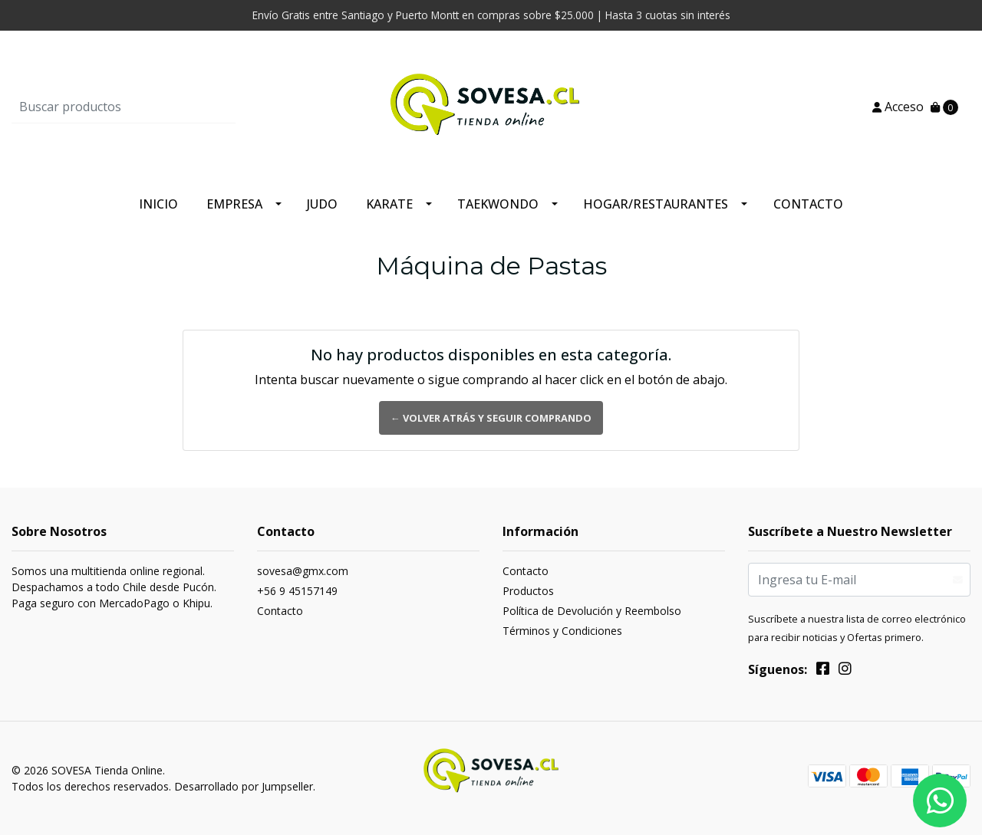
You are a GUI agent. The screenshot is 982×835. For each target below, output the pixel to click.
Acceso (898, 106)
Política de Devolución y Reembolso (592, 610)
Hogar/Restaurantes (655, 204)
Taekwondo (498, 204)
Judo (322, 204)
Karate (389, 204)
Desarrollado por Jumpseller (243, 786)
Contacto (808, 204)
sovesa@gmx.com (302, 571)
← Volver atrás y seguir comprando (491, 418)
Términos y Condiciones (562, 630)
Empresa (234, 204)
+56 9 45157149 (297, 591)
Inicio (158, 204)
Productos (528, 591)
